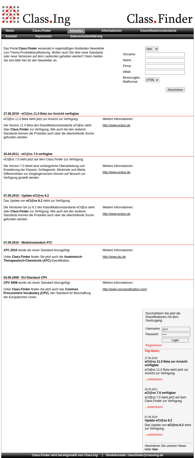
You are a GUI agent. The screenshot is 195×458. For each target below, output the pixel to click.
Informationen (112, 30)
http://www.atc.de (114, 257)
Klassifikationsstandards (158, 30)
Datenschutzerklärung (86, 36)
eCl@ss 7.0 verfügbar (160, 393)
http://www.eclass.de (116, 125)
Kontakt (11, 36)
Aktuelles (76, 30)
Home (10, 30)
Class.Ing (91, 455)
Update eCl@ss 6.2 (158, 420)
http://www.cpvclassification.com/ (125, 289)
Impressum (44, 36)
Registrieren (153, 345)
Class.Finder (41, 30)
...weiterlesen (154, 379)
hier (155, 449)
